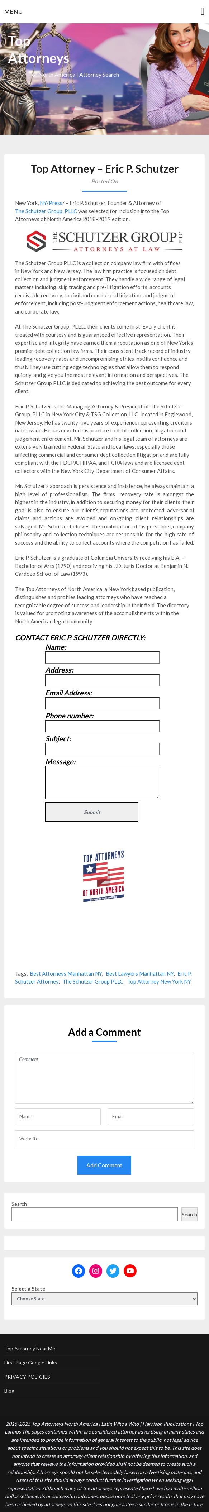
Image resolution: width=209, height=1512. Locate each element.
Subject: (58, 738)
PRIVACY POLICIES (27, 1377)
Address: (59, 669)
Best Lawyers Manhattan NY (140, 973)
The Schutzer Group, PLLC (46, 211)
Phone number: (69, 715)
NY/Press (51, 203)
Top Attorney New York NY (159, 981)
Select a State (28, 1289)
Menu (13, 11)
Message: (60, 761)
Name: (55, 646)
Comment (104, 1078)
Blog (9, 1391)
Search (19, 1204)
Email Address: (68, 692)
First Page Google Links (30, 1362)
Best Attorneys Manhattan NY (66, 973)
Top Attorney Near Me (29, 1348)
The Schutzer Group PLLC (92, 981)
